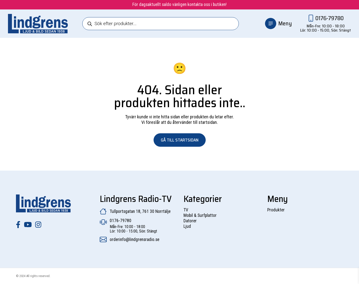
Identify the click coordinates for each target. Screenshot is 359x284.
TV (185, 209)
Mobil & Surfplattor (200, 215)
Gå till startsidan (179, 140)
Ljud (187, 226)
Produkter (276, 209)
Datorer (190, 220)
